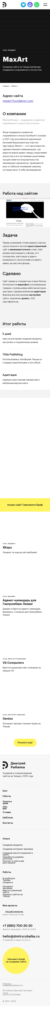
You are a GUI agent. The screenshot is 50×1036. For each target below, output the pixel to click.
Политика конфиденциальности (13, 984)
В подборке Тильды (9, 879)
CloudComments (14, 912)
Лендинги (8, 882)
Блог (5, 791)
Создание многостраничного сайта (18, 854)
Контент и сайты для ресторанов (13, 862)
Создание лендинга (13, 845)
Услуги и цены (7, 802)
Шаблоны (8, 818)
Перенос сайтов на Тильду (13, 895)
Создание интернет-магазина (18, 849)
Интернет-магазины (8, 887)
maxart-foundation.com (18, 101)
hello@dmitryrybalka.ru (21, 936)
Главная (6, 86)
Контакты (8, 823)
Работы (14, 86)
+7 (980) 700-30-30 (17, 925)
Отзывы (7, 812)
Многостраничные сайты (12, 891)
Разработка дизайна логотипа (13, 858)
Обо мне (5, 808)
